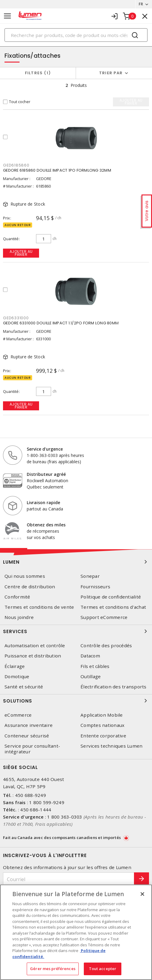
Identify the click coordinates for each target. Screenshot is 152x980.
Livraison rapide (43, 502)
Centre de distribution (30, 587)
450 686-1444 (35, 810)
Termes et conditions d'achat (113, 607)
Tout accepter (103, 968)
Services (76, 631)
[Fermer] (142, 894)
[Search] (76, 35)
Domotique (17, 676)
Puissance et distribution (33, 656)
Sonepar (90, 576)
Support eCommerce (104, 617)
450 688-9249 (30, 795)
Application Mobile (102, 715)
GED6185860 (16, 165)
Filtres (38, 72)
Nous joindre (19, 617)
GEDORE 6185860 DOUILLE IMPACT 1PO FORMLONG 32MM (57, 170)
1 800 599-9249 (46, 802)
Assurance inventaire (29, 725)
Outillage (91, 676)
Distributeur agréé (46, 474)
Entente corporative (103, 736)
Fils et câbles (95, 666)
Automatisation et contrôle (35, 645)
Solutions (76, 700)
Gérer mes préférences (52, 968)
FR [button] (141, 4)
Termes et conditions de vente (39, 607)
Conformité (17, 597)
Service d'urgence (45, 449)
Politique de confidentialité (111, 597)
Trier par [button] (111, 72)
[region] (76, 932)
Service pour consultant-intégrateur (32, 749)
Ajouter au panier (21, 253)
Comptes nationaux (102, 725)
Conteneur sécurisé (27, 736)
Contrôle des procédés (106, 645)
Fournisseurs (95, 587)
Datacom (90, 656)
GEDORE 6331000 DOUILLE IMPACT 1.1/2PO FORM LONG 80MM (61, 323)
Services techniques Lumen (111, 746)
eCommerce (18, 715)
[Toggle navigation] (7, 16)
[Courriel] (68, 879)
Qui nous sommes (25, 576)
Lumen (76, 562)
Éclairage (15, 666)
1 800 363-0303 (64, 817)
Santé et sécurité (24, 687)
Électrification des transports (114, 687)
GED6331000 (16, 317)
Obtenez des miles (46, 525)
